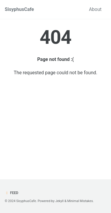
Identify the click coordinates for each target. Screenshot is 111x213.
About (95, 9)
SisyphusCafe (19, 9)
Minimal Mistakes (80, 201)
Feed (11, 193)
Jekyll (59, 201)
